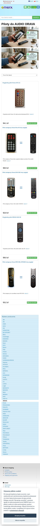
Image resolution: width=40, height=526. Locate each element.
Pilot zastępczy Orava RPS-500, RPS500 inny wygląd (18, 262)
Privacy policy (8, 472)
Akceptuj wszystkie (20, 515)
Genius (5, 354)
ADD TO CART (32, 123)
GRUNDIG (6, 356)
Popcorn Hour (6, 411)
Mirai (4, 392)
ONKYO (5, 398)
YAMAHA (5, 454)
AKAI (4, 326)
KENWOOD (6, 375)
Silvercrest (6, 422)
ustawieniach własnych (17, 510)
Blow (4, 334)
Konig (4, 377)
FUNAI (5, 351)
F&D (4, 349)
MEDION (5, 390)
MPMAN (5, 394)
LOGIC (5, 383)
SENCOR (5, 418)
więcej (32, 114)
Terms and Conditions (11, 473)
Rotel (4, 413)
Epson (4, 347)
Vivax (4, 445)
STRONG (5, 426)
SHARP (5, 420)
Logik (4, 386)
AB (3, 321)
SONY (4, 424)
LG (3, 381)
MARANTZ (6, 388)
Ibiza (4, 368)
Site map (7, 486)
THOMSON (6, 439)
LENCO (5, 379)
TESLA (5, 437)
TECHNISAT (6, 435)
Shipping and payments (11, 475)
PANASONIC (6, 405)
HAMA (4, 358)
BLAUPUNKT (6, 332)
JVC (4, 373)
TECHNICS (6, 433)
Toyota (4, 441)
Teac (4, 430)
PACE (4, 403)
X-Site (4, 450)
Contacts (7, 470)
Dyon (4, 343)
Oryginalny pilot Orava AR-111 (11, 82)
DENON (5, 341)
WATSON (5, 447)
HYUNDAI (5, 366)
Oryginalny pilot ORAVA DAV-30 (12, 217)
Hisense (5, 362)
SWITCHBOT (6, 428)
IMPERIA (5, 371)
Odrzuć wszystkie (20, 520)
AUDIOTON (6, 330)
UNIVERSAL (6, 443)
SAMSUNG (6, 415)
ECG (4, 345)
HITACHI (5, 364)
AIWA (4, 324)
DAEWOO (5, 339)
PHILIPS (5, 407)
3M (4, 319)
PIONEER (5, 409)
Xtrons (4, 452)
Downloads (8, 485)
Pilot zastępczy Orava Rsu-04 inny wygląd (15, 127)
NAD (4, 396)
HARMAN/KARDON (8, 360)
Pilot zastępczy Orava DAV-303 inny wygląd (15, 172)
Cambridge (6, 336)
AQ (4, 328)
